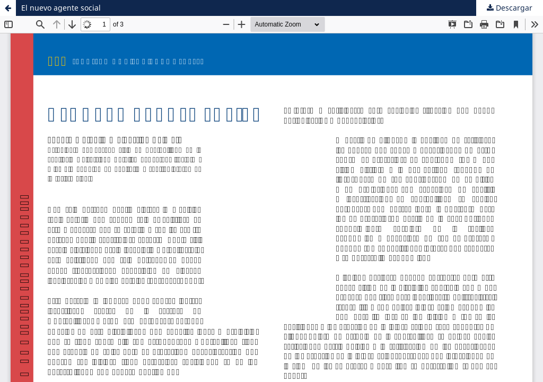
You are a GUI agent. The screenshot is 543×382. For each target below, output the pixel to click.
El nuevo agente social (61, 8)
